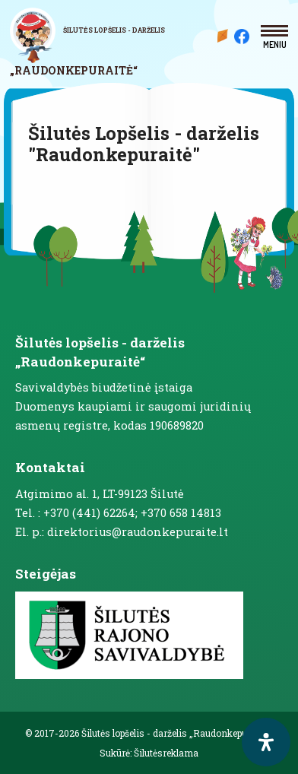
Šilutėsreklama (166, 753)
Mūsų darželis (222, 35)
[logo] (95, 43)
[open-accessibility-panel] (266, 742)
